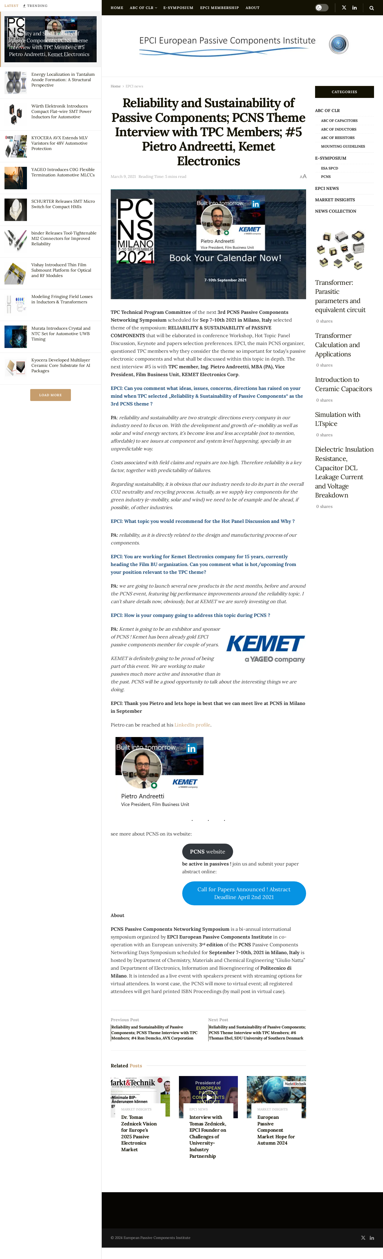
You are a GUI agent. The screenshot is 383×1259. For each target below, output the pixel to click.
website (207, 851)
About (253, 7)
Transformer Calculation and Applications (337, 344)
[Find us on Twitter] (344, 7)
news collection (335, 211)
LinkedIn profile (192, 725)
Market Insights (136, 1121)
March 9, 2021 (123, 176)
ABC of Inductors (338, 129)
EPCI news (134, 86)
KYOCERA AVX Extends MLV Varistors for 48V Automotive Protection (59, 143)
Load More (50, 395)
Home (117, 7)
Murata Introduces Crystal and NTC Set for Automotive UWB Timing (60, 334)
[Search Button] (372, 7)
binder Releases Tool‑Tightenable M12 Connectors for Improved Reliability (64, 238)
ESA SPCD (329, 168)
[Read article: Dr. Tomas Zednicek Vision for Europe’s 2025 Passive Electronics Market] (140, 1109)
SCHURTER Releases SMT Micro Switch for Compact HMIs (63, 204)
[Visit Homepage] (242, 46)
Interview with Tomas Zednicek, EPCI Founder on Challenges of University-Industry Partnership (207, 1148)
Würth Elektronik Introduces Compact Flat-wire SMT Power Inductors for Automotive (61, 111)
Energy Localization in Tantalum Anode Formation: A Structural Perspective (63, 80)
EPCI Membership (219, 7)
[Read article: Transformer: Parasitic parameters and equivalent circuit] (344, 250)
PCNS (326, 176)
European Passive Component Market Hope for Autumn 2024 (276, 1141)
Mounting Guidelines (343, 146)
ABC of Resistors (338, 137)
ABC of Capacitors (339, 120)
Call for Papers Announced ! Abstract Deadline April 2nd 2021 (244, 893)
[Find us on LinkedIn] (354, 7)
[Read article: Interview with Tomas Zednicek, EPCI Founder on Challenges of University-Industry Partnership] (208, 1109)
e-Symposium (178, 7)
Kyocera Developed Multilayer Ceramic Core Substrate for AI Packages (60, 365)
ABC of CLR (141, 7)
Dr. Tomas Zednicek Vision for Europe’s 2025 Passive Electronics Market (138, 1145)
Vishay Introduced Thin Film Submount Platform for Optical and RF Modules (61, 270)
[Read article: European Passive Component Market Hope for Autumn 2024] (276, 1109)
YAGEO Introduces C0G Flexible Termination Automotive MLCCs (63, 172)
